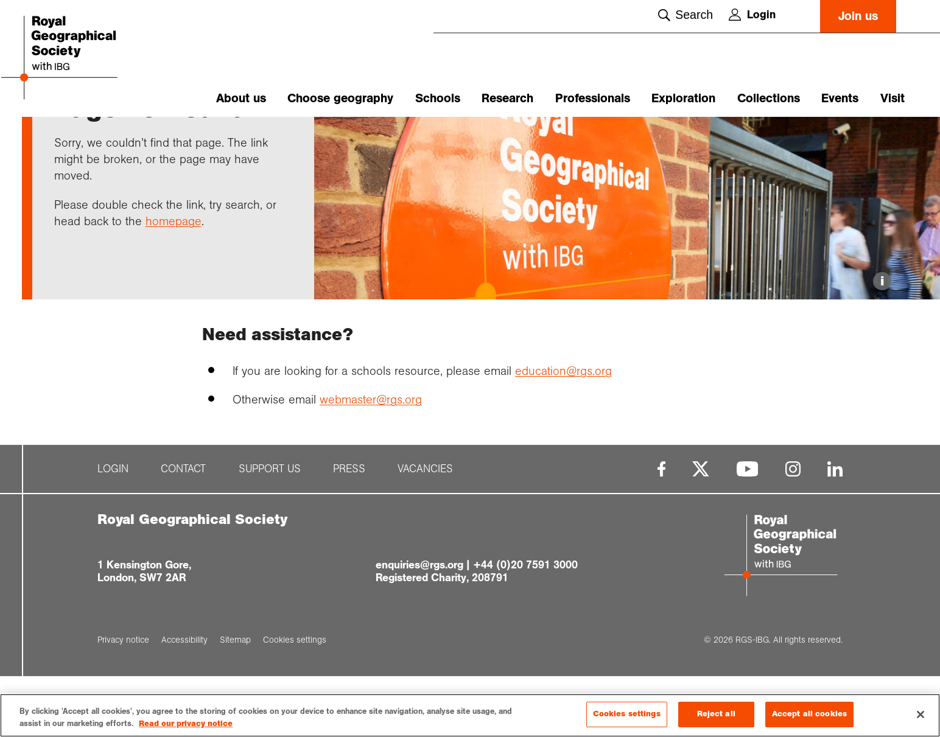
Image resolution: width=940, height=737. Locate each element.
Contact (183, 530)
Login (752, 14)
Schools (437, 98)
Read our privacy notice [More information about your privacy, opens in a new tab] (186, 724)
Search (685, 14)
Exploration (683, 98)
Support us (270, 530)
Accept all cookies (809, 715)
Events (839, 98)
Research (507, 98)
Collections (768, 98)
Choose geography (340, 98)
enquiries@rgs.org (419, 625)
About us (241, 98)
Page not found (187, 138)
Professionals (592, 98)
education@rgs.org (563, 431)
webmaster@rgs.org (371, 460)
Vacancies (425, 530)
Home (65, 138)
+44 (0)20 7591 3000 (525, 625)
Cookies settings (627, 715)
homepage (174, 281)
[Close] (920, 715)
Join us (858, 16)
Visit (892, 98)
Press (349, 530)
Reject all (716, 715)
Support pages (117, 138)
